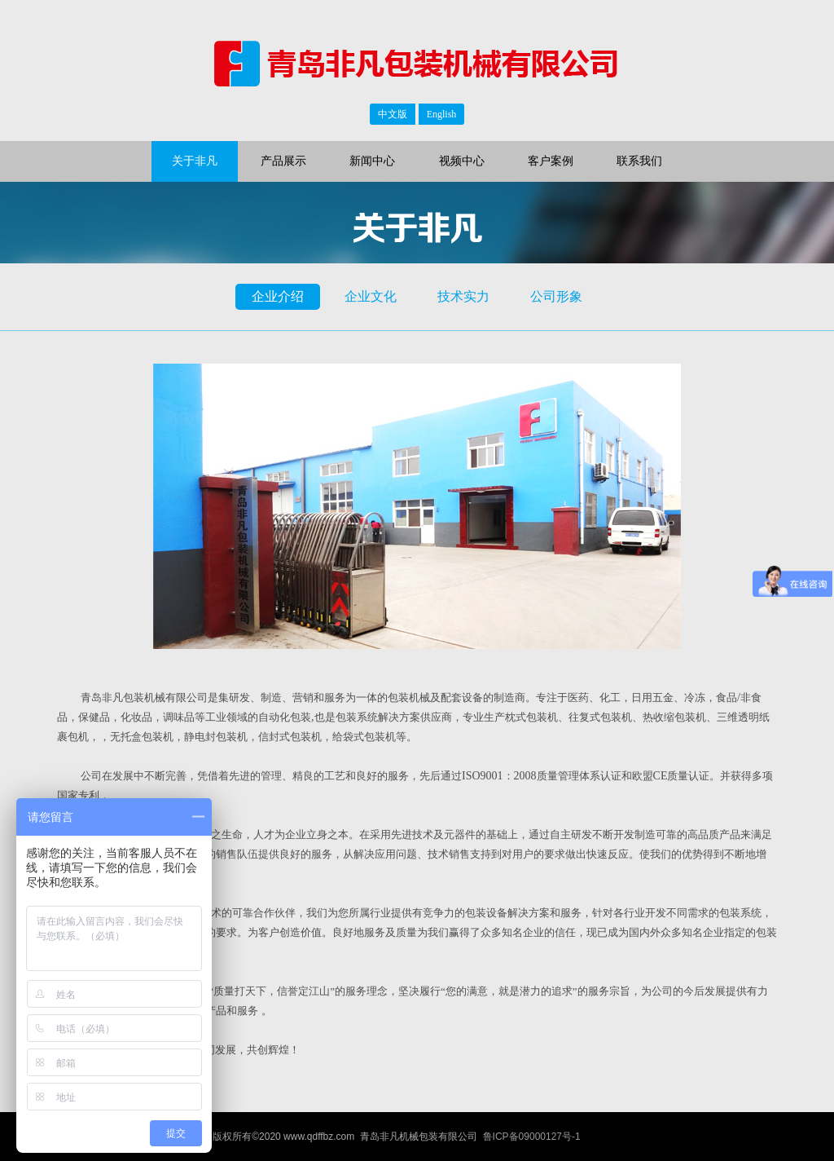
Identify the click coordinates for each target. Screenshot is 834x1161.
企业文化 (371, 296)
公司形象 (556, 296)
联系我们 (639, 161)
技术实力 (463, 296)
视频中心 (462, 161)
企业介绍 (278, 296)
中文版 (392, 114)
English (442, 114)
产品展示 (283, 161)
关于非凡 (194, 161)
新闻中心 (372, 161)
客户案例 (550, 161)
